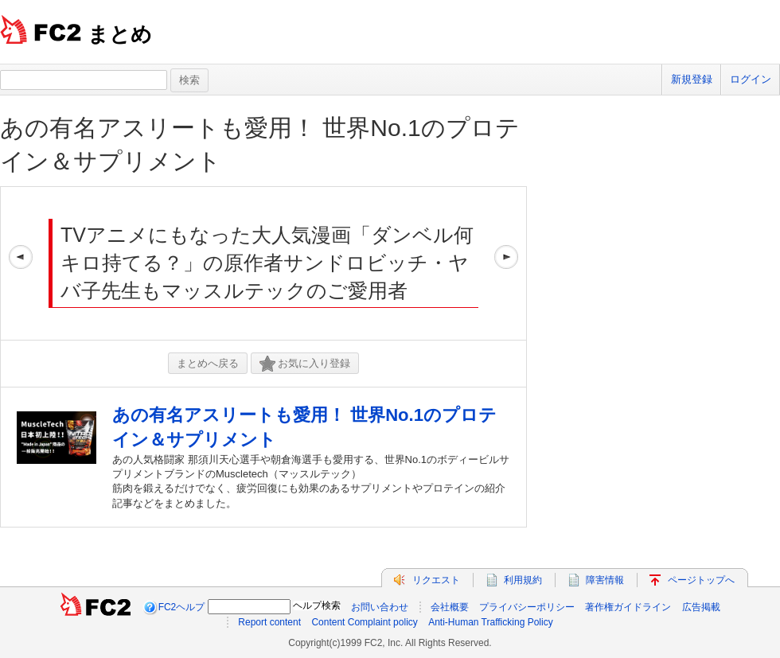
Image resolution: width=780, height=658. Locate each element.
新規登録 (691, 79)
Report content (269, 622)
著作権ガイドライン (628, 607)
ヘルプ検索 (317, 605)
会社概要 (450, 607)
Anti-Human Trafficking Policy (490, 622)
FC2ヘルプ (181, 607)
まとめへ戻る (208, 363)
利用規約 (523, 580)
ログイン (750, 79)
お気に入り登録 (304, 364)
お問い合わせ (379, 607)
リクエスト (436, 580)
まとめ (120, 34)
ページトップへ (701, 580)
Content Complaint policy (364, 622)
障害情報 (605, 580)
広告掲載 (701, 607)
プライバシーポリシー (527, 607)
